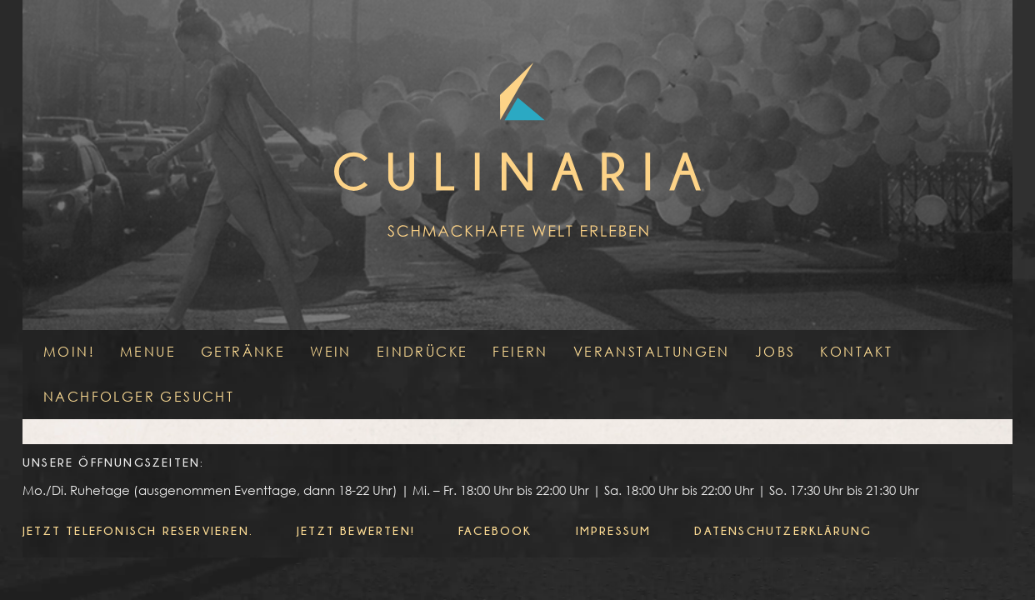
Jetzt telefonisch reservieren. (137, 530)
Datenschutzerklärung (783, 530)
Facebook (495, 530)
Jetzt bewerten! (356, 530)
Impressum (614, 530)
